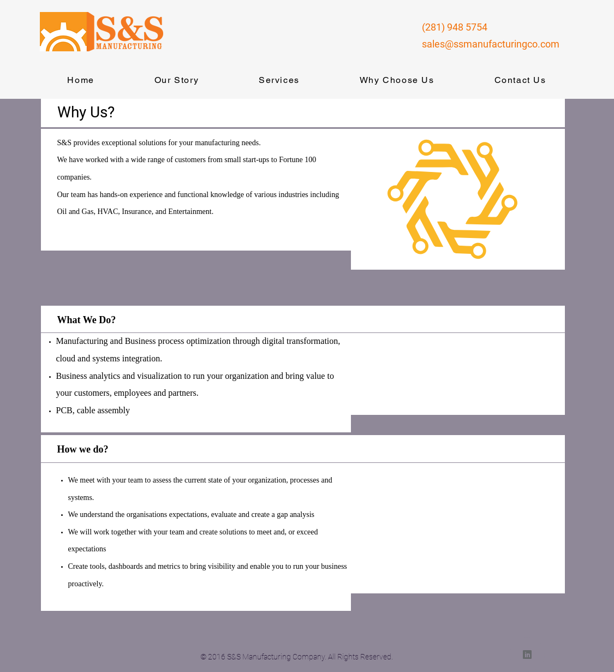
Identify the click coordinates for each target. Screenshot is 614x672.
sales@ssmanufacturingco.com (490, 44)
